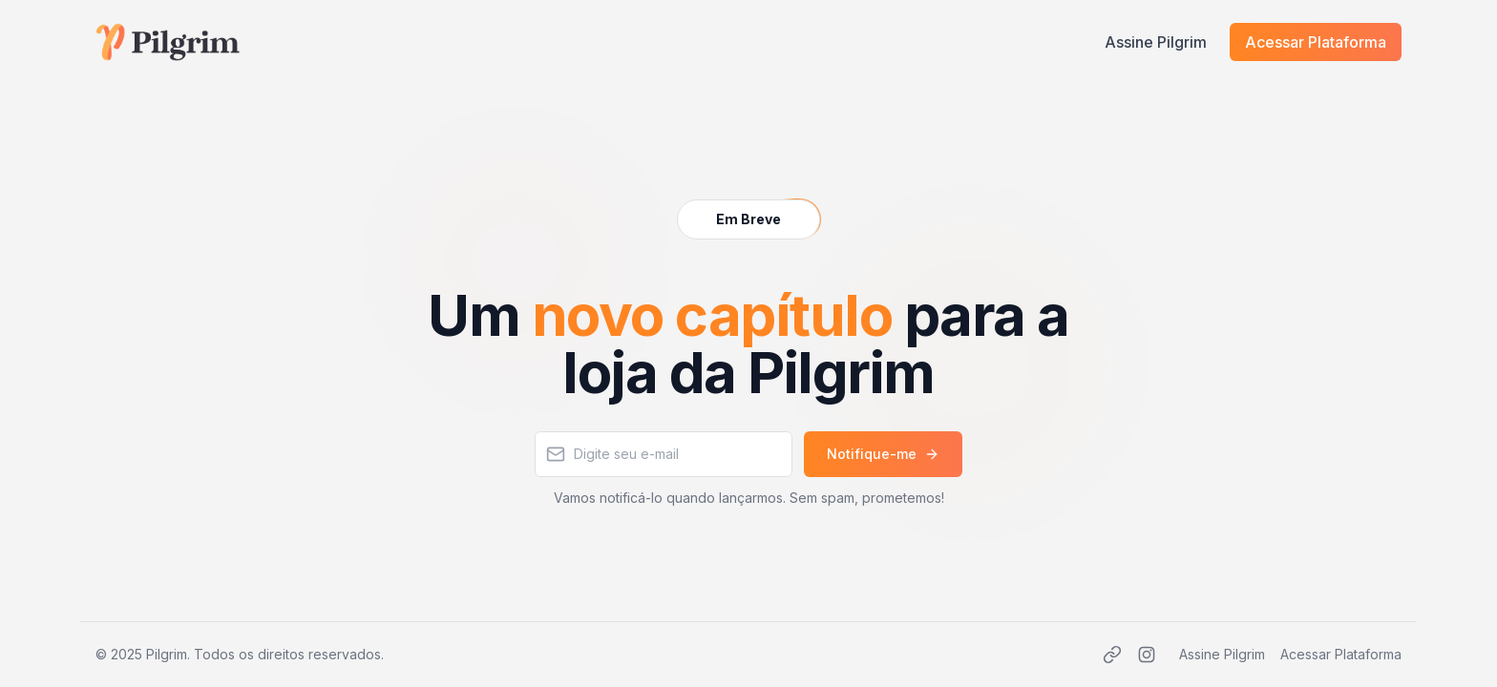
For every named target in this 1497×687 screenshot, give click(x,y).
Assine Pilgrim (1156, 42)
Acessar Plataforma (1315, 42)
